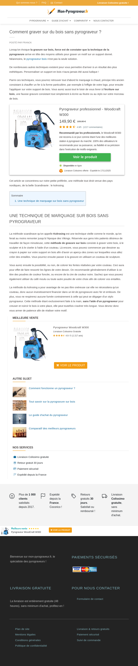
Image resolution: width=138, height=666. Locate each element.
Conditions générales (28, 640)
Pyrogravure (39, 21)
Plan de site (22, 629)
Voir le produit (70, 365)
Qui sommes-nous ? (26, 2)
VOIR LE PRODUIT (60, 530)
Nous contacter (104, 21)
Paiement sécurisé (88, 634)
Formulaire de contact (90, 598)
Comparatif (82, 21)
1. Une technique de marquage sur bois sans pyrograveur (49, 200)
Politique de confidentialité (31, 645)
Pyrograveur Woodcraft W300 (71, 327)
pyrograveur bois (37, 58)
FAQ (44, 2)
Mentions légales (25, 634)
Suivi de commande (89, 640)
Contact (56, 2)
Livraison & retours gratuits (93, 629)
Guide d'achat (61, 21)
